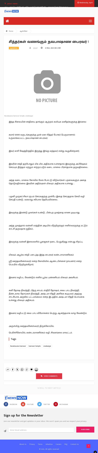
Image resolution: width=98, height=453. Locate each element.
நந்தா (33, 47)
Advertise (49, 442)
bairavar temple (35, 346)
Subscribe (85, 427)
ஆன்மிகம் (23, 31)
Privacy (32, 442)
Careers (58, 442)
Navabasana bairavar (18, 346)
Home (9, 31)
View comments (49, 373)
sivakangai (47, 346)
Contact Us (74, 442)
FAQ (65, 442)
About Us (22, 442)
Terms (40, 442)
